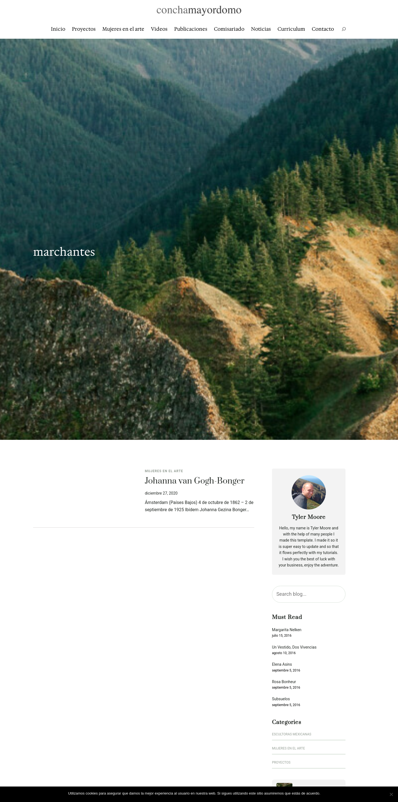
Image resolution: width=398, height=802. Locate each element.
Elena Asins (282, 664)
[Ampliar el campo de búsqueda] (344, 29)
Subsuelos (281, 699)
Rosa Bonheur (284, 682)
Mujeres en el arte (164, 471)
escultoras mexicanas (291, 734)
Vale (326, 793)
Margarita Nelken (287, 630)
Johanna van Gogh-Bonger (194, 481)
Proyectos (281, 762)
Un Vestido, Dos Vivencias (294, 647)
